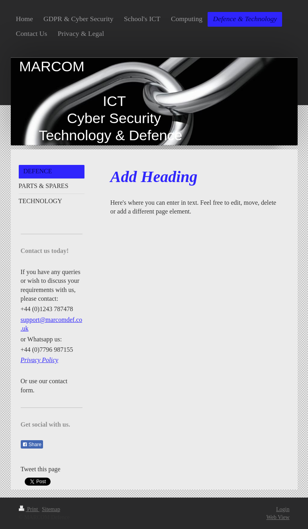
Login (282, 509)
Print (29, 509)
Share (31, 444)
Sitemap (51, 509)
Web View (277, 517)
